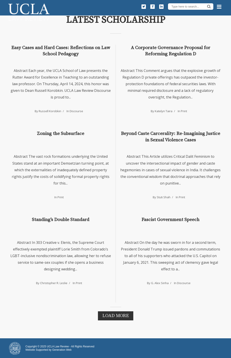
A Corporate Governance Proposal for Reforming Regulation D (170, 51)
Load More (115, 316)
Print (184, 111)
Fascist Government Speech (170, 220)
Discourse (76, 111)
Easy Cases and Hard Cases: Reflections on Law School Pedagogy (60, 51)
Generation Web (61, 349)
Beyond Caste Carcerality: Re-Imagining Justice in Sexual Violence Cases (170, 137)
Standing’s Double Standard (60, 220)
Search (208, 6)
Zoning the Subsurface (60, 134)
